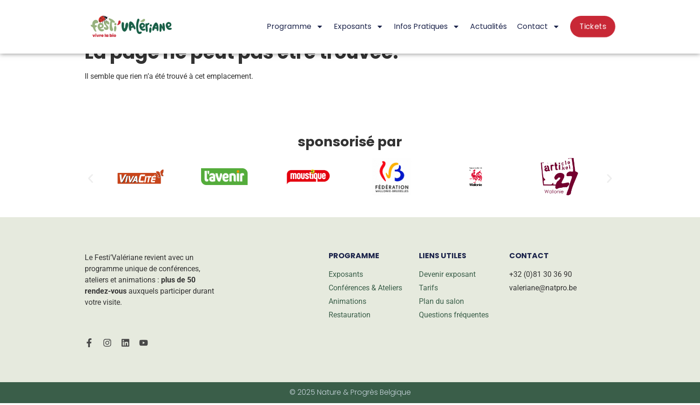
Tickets (592, 26)
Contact (538, 26)
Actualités (488, 26)
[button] (90, 178)
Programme (295, 26)
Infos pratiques (427, 26)
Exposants (359, 26)
